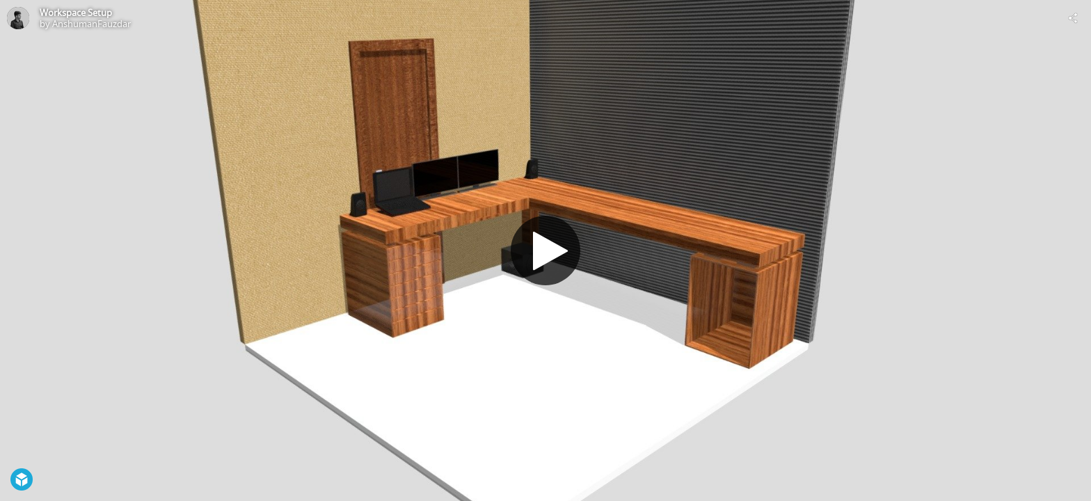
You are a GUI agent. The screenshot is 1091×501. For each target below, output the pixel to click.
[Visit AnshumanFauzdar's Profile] (18, 18)
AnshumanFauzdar (91, 23)
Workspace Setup (76, 12)
